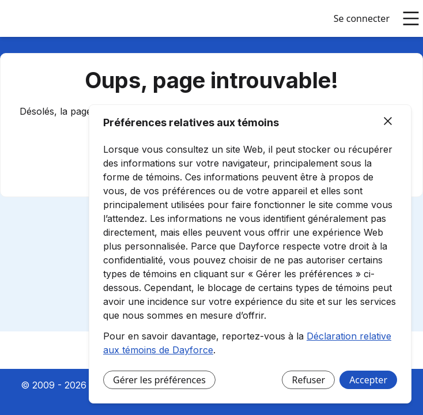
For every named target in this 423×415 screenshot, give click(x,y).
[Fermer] (388, 121)
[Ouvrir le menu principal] (411, 18)
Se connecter (362, 18)
